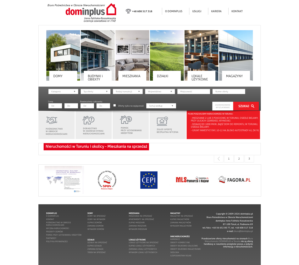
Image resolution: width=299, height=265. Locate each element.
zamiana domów (95, 226)
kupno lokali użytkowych (142, 245)
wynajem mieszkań (138, 229)
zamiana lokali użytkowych (143, 249)
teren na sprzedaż (96, 252)
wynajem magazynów (180, 226)
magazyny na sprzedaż (181, 216)
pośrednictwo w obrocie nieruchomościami (58, 223)
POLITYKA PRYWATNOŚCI (57, 241)
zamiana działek (95, 249)
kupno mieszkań (137, 222)
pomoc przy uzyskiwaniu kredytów (63, 235)
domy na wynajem (96, 219)
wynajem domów (95, 229)
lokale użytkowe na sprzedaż (143, 242)
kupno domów (94, 222)
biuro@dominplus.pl (243, 231)
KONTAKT (237, 11)
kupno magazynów (179, 219)
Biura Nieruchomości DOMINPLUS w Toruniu (229, 240)
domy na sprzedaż (96, 216)
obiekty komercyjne (180, 242)
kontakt (50, 219)
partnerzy (51, 238)
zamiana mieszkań (137, 226)
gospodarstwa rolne (180, 255)
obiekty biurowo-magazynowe (185, 249)
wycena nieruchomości (57, 228)
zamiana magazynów (180, 222)
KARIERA (216, 11)
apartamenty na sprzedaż (141, 219)
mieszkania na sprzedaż (140, 216)
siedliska (174, 252)
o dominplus (52, 216)
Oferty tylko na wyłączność (131, 105)
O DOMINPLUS (173, 11)
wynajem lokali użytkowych (143, 252)
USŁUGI (196, 11)
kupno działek (94, 245)
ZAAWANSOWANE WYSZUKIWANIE (222, 106)
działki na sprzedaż (97, 242)
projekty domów (54, 231)
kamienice (175, 239)
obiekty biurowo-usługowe (184, 245)
